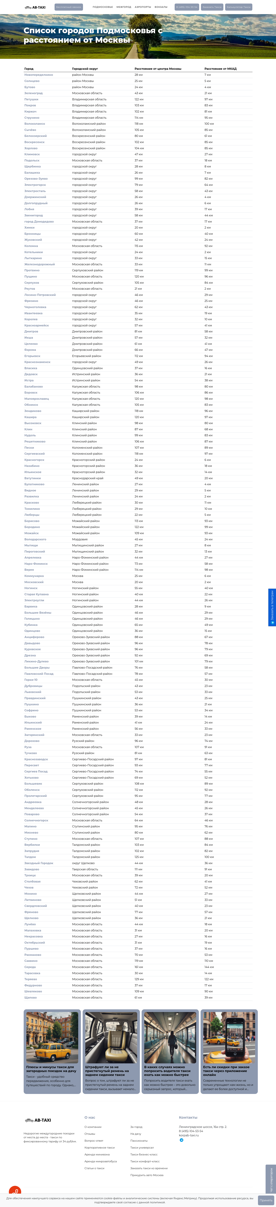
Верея (29, 569)
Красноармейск (36, 325)
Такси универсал (142, 1147)
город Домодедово (39, 221)
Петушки (31, 99)
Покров (30, 105)
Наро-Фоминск (36, 563)
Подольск (31, 160)
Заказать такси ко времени (149, 1168)
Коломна (31, 246)
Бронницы (32, 233)
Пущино (30, 276)
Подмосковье (103, 7)
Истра (29, 380)
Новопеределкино (38, 74)
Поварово (31, 814)
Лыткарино (33, 258)
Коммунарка (34, 576)
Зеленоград (33, 93)
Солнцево (31, 81)
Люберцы (31, 515)
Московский (33, 582)
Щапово (30, 997)
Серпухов (31, 282)
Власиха (30, 368)
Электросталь (35, 191)
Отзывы (90, 1133)
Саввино (30, 961)
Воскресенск (34, 142)
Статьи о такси (95, 1168)
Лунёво (30, 924)
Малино (30, 826)
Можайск (31, 533)
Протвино (32, 270)
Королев (30, 319)
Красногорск (34, 460)
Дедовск (31, 374)
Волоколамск (34, 123)
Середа (30, 967)
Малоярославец (36, 398)
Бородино (32, 527)
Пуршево (31, 948)
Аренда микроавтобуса (101, 1161)
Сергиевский (34, 453)
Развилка (31, 496)
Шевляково (33, 991)
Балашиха (32, 172)
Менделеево (34, 808)
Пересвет (31, 765)
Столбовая (32, 881)
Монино (30, 893)
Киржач (30, 111)
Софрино (31, 710)
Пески (29, 447)
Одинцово (32, 631)
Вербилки (32, 844)
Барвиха (30, 606)
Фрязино (31, 301)
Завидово (31, 869)
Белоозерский (35, 136)
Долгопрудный (36, 203)
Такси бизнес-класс (144, 1154)
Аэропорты (143, 7)
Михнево (31, 832)
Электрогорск (35, 185)
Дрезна (30, 655)
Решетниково (34, 441)
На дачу (135, 1133)
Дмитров (31, 331)
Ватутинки (32, 478)
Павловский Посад (38, 673)
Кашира (30, 417)
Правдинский (35, 698)
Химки (29, 227)
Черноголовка (35, 307)
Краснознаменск (37, 362)
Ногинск (30, 588)
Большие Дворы (37, 667)
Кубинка (30, 625)
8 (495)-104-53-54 (187, 7)
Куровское (32, 649)
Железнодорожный (39, 264)
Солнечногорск (36, 820)
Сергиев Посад (36, 771)
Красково (31, 502)
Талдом (30, 857)
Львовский (32, 692)
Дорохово (31, 741)
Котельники (33, 252)
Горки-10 (30, 679)
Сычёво (30, 130)
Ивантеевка (33, 313)
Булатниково (34, 484)
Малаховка (32, 930)
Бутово (29, 87)
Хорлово (30, 148)
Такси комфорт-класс (145, 1161)
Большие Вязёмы (37, 612)
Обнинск (31, 404)
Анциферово (34, 637)
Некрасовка (33, 936)
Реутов (29, 288)
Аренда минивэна (97, 1154)
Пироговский (34, 551)
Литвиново (32, 900)
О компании (93, 1127)
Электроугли (34, 600)
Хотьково (31, 777)
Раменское (32, 728)
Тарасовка (32, 973)
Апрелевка (32, 557)
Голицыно (32, 618)
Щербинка (32, 166)
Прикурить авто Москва (147, 1175)
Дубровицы (33, 686)
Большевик (33, 783)
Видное (30, 490)
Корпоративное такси (100, 1147)
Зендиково (32, 411)
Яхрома (30, 350)
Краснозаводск (36, 759)
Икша (28, 337)
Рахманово (32, 955)
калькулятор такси (239, 7)
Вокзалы (161, 7)
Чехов (28, 887)
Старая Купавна (36, 594)
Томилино (32, 508)
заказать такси (212, 7)
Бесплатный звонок (68, 7)
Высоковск (32, 423)
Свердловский (35, 906)
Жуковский (33, 239)
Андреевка (32, 802)
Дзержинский (35, 197)
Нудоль (30, 435)
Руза (27, 747)
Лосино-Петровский (40, 295)
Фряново (31, 912)
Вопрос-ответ (94, 1140)
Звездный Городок (38, 863)
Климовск (32, 154)
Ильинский (33, 722)
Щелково (31, 918)
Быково (30, 716)
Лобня (29, 209)
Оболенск (32, 790)
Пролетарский (35, 796)
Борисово (31, 521)
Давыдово (32, 643)
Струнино (31, 117)
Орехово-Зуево (36, 178)
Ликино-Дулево (36, 661)
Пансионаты (139, 1140)
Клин (28, 429)
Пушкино (31, 704)
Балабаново (33, 386)
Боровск (30, 392)
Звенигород (33, 215)
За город (136, 1127)
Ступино (30, 838)
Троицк (30, 875)
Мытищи (31, 545)
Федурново (33, 985)
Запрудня (31, 851)
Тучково (30, 753)
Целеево (31, 344)
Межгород (124, 7)
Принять (266, 1200)
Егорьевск (32, 356)
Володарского (35, 539)
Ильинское (32, 472)
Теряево (30, 979)
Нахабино (31, 466)
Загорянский (34, 735)
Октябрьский (34, 942)
